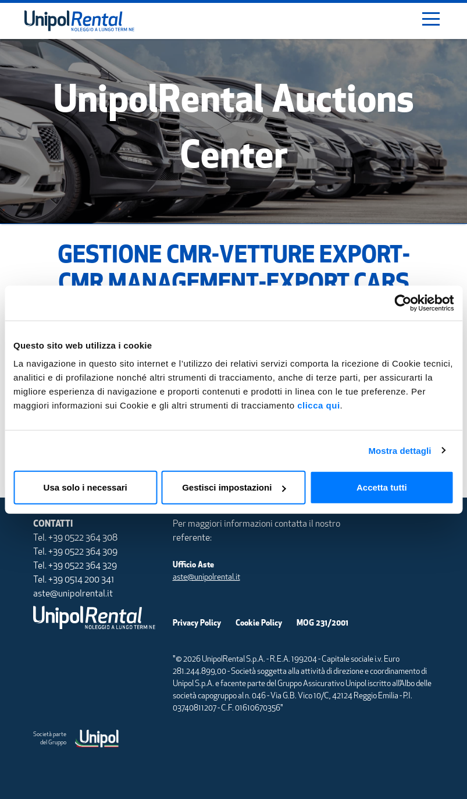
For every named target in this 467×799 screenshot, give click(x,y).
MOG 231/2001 (322, 623)
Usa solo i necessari (85, 487)
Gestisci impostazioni (234, 487)
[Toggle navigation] (431, 21)
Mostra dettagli (399, 450)
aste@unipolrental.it (206, 577)
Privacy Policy (197, 623)
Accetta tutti (382, 487)
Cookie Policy (259, 623)
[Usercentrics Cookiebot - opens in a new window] (403, 302)
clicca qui (318, 405)
